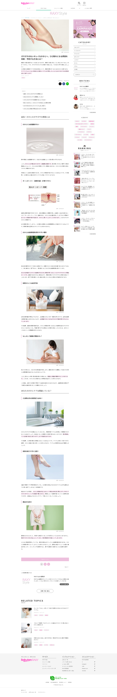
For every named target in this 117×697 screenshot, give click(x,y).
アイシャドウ (83, 126)
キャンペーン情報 (58, 8)
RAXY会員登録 (85, 659)
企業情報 (47, 682)
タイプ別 (46, 644)
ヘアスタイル (81, 131)
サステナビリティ (41, 692)
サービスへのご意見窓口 (67, 666)
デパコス (77, 137)
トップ (28, 8)
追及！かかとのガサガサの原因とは (33, 94)
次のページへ (45, 559)
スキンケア (76, 47)
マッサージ (46, 630)
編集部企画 (91, 121)
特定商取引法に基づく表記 (68, 670)
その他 (75, 69)
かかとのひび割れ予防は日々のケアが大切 (34, 109)
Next (66, 567)
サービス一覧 (24, 692)
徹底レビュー (81, 129)
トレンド (91, 126)
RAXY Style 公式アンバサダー (81, 123)
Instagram (84, 664)
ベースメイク (77, 50)
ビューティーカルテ (46, 666)
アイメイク (76, 53)
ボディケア (27, 75)
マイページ (44, 664)
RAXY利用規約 (65, 668)
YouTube (84, 670)
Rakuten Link (85, 668)
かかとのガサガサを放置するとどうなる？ (34, 100)
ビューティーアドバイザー (48, 668)
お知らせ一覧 (65, 659)
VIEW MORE (92, 112)
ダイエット (91, 137)
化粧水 (92, 134)
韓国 (77, 126)
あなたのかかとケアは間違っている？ (33, 97)
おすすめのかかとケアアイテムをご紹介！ (34, 106)
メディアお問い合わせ (67, 661)
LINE (83, 666)
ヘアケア (76, 60)
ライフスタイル (88, 140)
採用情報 (69, 682)
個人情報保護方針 (54, 682)
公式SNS (73, 8)
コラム (75, 66)
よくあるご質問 (88, 8)
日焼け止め (52, 644)
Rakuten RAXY (27, 3)
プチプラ (89, 131)
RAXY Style (43, 8)
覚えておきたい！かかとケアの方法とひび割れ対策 (37, 103)
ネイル (75, 63)
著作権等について (62, 682)
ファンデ (84, 137)
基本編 (46, 615)
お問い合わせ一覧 (32, 692)
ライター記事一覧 (64, 584)
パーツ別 (86, 134)
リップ (89, 129)
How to (23, 77)
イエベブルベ (78, 134)
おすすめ (41, 615)
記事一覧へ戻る (45, 591)
